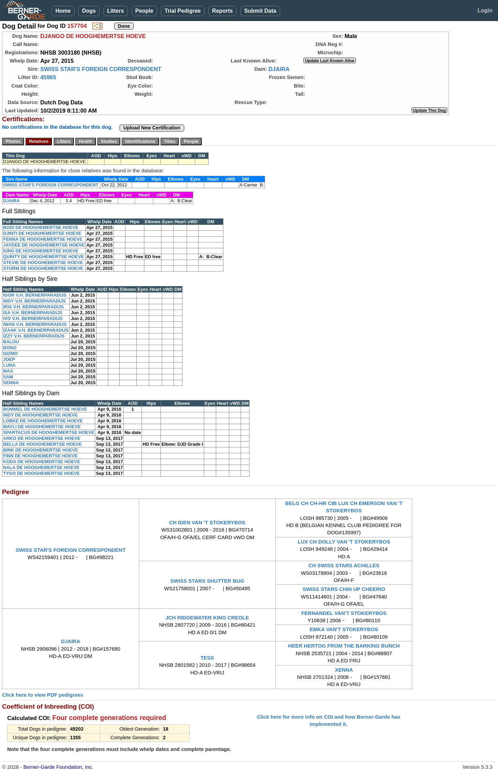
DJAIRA (278, 69)
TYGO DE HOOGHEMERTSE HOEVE (41, 473)
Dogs (89, 11)
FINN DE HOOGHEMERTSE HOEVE (40, 455)
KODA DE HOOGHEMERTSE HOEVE (41, 461)
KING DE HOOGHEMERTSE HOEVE (40, 250)
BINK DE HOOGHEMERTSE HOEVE (40, 450)
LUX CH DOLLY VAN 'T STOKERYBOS (344, 542)
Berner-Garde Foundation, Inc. (58, 767)
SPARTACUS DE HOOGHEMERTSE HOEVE (48, 432)
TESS (207, 658)
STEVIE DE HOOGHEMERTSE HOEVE (43, 262)
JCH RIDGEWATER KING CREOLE (207, 617)
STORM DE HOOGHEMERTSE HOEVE (43, 268)
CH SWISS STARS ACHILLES (343, 565)
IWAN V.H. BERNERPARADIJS (35, 324)
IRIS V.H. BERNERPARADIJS (33, 306)
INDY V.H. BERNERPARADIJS (34, 301)
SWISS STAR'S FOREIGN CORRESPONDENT (100, 69)
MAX (8, 371)
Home (62, 11)
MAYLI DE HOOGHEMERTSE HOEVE (42, 426)
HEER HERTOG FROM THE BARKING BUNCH (344, 646)
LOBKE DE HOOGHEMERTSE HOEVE (43, 420)
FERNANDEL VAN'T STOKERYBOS (344, 613)
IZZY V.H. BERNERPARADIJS (34, 336)
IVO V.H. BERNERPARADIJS (33, 318)
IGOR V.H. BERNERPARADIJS (34, 295)
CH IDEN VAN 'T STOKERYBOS (207, 522)
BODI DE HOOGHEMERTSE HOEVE (40, 227)
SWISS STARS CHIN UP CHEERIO (344, 589)
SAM (8, 376)
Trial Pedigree (183, 11)
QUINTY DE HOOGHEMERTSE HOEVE (43, 256)
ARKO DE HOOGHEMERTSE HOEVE (41, 438)
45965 (48, 77)
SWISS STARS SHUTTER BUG (207, 581)
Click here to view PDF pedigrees (42, 695)
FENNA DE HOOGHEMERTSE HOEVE (42, 239)
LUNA (9, 365)
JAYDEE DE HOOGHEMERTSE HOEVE (44, 245)
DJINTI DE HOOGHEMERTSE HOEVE (42, 233)
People (144, 11)
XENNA (344, 670)
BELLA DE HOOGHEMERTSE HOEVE (42, 444)
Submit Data (260, 11)
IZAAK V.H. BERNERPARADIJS (36, 330)
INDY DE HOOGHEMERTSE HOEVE (40, 415)
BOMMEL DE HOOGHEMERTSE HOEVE (45, 409)
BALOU (11, 341)
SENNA (11, 382)
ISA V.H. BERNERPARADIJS (32, 312)
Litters (115, 11)
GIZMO (10, 353)
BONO (9, 347)
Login (485, 10)
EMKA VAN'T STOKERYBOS (344, 629)
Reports (222, 11)
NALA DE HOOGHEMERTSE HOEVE (41, 467)
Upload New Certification (151, 127)
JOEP (9, 359)
